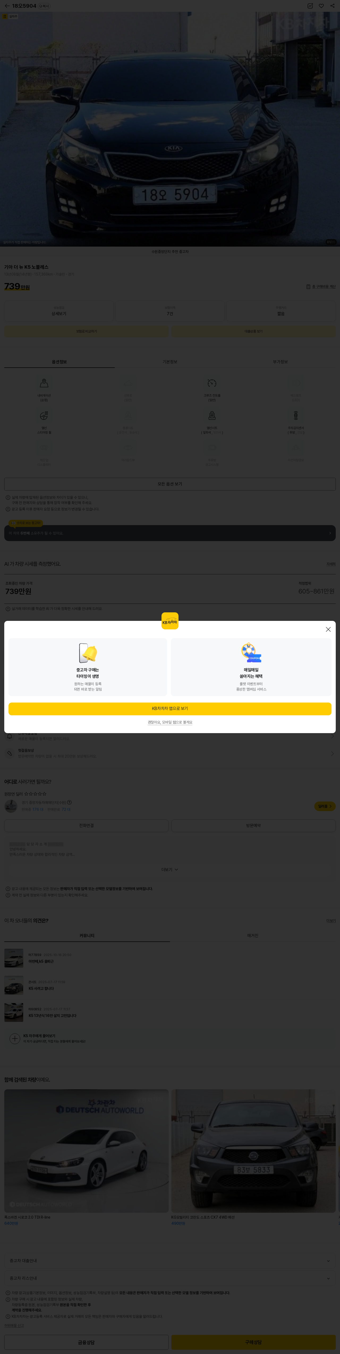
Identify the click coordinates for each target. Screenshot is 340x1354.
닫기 (328, 629)
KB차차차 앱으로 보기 (170, 708)
